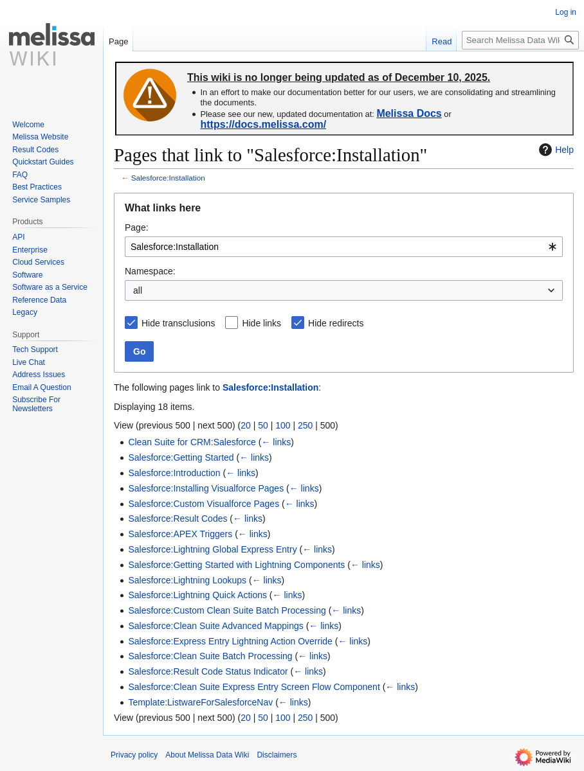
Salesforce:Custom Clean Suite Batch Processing (226, 610)
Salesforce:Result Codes (177, 518)
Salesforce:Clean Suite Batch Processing (210, 656)
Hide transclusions (178, 323)
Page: (137, 227)
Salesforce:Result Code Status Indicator (207, 671)
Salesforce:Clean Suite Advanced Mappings (215, 626)
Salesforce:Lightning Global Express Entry (212, 549)
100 (282, 425)
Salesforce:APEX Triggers (180, 534)
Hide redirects (335, 323)
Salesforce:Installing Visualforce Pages (206, 488)
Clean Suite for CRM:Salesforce (191, 442)
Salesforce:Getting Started (180, 457)
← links (276, 442)
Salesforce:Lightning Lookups (187, 580)
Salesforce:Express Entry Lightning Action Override (230, 641)
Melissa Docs (408, 113)
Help (555, 149)
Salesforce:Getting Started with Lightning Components (236, 565)
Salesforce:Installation (168, 177)
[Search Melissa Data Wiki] (520, 40)
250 (305, 425)
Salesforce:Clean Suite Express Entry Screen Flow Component (253, 687)
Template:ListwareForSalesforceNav (200, 702)
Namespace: (150, 271)
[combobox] (344, 246)
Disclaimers (277, 754)
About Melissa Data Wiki (207, 754)
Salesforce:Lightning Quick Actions (197, 595)
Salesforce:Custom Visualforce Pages (203, 504)
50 (263, 425)
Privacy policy (134, 754)
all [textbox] (137, 290)
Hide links (261, 323)
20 (246, 425)
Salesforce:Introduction (174, 473)
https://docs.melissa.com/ (263, 124)
